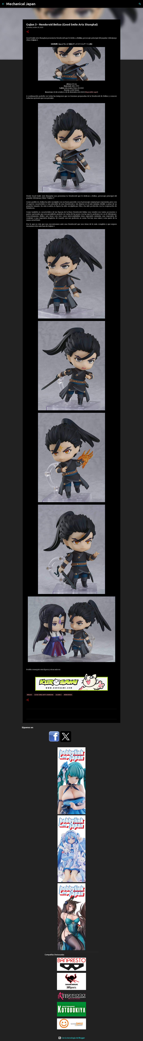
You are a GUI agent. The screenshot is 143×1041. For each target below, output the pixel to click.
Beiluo (29, 694)
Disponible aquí (91, 92)
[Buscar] (140, 4)
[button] (27, 31)
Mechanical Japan (20, 4)
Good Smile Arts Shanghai (43, 694)
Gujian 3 (58, 694)
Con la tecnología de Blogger (71, 1038)
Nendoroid (68, 694)
